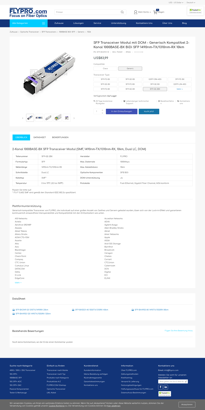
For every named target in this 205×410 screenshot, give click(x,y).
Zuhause (58, 23)
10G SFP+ (13, 374)
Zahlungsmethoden (129, 374)
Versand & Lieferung (130, 382)
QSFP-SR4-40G (155, 79)
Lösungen (78, 23)
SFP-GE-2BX (155, 89)
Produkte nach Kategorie (58, 378)
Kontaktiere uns (185, 102)
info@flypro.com (171, 370)
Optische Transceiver (56, 389)
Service (97, 23)
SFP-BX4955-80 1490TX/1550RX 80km (152, 310)
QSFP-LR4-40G (179, 84)
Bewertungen (60, 137)
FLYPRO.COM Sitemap (56, 385)
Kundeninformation (92, 370)
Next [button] (74, 118)
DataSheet (39, 137)
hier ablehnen (113, 406)
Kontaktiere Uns (144, 23)
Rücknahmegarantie (93, 378)
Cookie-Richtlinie (57, 406)
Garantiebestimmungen (94, 382)
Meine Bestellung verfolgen (96, 374)
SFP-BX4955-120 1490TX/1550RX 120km (33, 314)
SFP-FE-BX (105, 79)
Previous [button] (23, 118)
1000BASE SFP (16, 378)
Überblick (21, 137)
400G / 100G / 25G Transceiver (22, 370)
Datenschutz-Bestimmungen (133, 393)
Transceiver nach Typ (56, 374)
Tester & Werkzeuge (18, 393)
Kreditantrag (126, 378)
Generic (130, 68)
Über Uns (167, 23)
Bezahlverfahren (167, 102)
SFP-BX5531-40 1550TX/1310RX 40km (91, 310)
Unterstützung (118, 23)
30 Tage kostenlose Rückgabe (104, 102)
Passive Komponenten (19, 389)
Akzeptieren (187, 405)
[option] (30, 118)
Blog (184, 23)
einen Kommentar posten (61, 342)
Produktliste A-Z (54, 382)
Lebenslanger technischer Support (137, 102)
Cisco (105, 68)
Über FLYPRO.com (129, 370)
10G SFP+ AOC (16, 382)
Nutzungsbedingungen (131, 385)
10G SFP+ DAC (15, 385)
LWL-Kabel (51, 393)
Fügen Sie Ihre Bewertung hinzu (179, 331)
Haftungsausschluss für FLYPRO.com (137, 389)
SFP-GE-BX (130, 79)
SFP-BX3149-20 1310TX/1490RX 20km (32, 310)
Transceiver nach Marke (57, 370)
